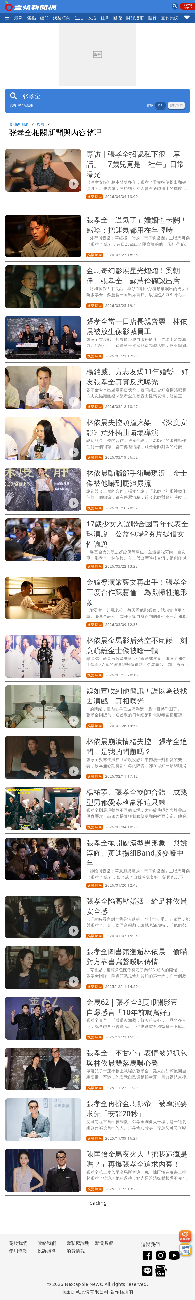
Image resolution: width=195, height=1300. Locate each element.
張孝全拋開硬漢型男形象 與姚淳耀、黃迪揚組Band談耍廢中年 (136, 853)
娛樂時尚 (62, 18)
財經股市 (135, 18)
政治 (92, 18)
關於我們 (18, 1243)
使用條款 (18, 1251)
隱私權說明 (76, 1243)
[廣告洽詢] (185, 1249)
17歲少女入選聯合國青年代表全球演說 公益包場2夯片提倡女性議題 (137, 534)
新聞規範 (104, 1243)
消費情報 (75, 1251)
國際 (117, 18)
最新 (18, 18)
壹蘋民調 (170, 18)
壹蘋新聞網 (19, 124)
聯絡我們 (47, 1243)
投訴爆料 (47, 1251)
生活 (79, 18)
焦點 (31, 18)
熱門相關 (176, 105)
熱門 (44, 18)
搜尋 (41, 124)
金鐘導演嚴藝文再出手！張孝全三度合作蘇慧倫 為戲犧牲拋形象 (136, 592)
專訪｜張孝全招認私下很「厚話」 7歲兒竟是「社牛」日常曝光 (135, 164)
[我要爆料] (185, 1236)
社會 (105, 18)
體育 (152, 18)
